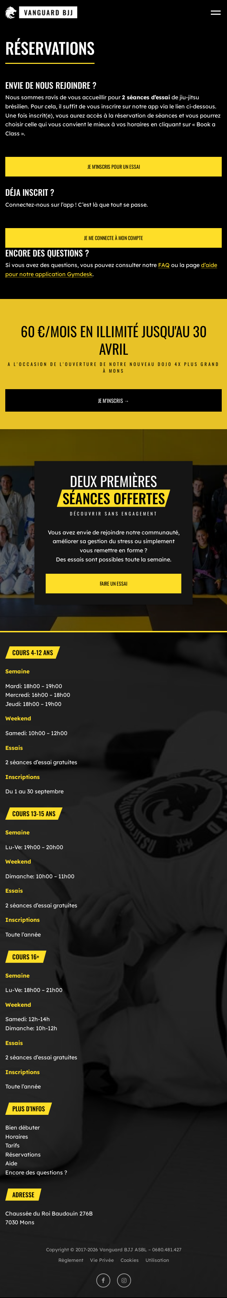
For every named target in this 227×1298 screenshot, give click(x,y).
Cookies (130, 1260)
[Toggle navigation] (216, 12)
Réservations (23, 1154)
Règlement (70, 1260)
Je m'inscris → (113, 400)
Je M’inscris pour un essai (113, 166)
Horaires (16, 1136)
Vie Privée (102, 1260)
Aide (11, 1163)
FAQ (164, 264)
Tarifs (12, 1145)
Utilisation (157, 1260)
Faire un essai (113, 583)
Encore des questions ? (36, 1172)
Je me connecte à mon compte (113, 237)
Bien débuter (22, 1127)
